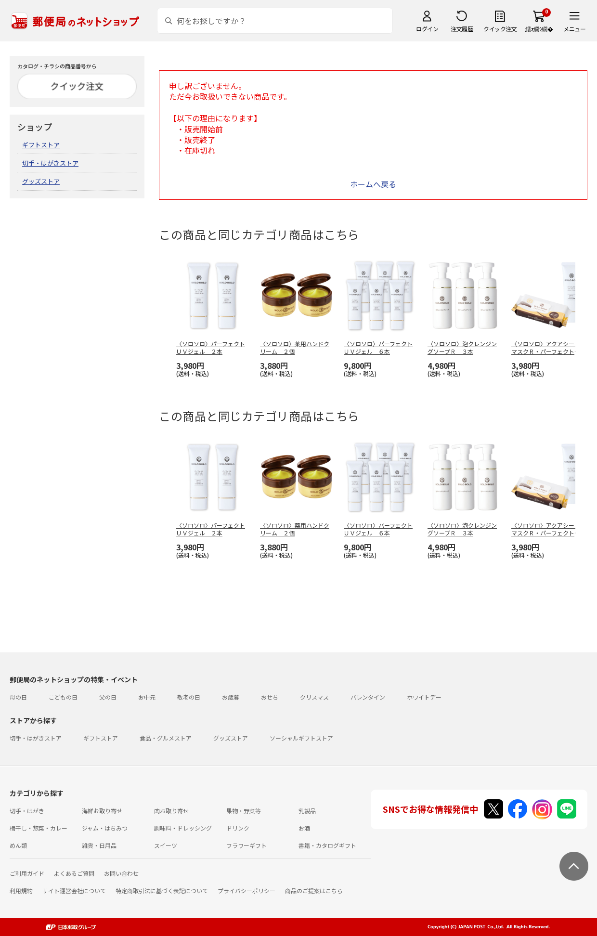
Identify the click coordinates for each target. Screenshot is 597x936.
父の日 (108, 697)
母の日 (18, 697)
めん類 (18, 845)
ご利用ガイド (27, 873)
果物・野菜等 (243, 810)
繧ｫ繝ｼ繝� (539, 29)
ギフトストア (41, 144)
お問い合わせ (121, 873)
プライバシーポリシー (246, 890)
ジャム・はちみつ (105, 828)
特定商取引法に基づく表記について (162, 890)
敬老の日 (188, 697)
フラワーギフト (246, 845)
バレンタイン (367, 697)
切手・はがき (27, 810)
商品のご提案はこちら (314, 890)
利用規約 (21, 890)
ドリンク (237, 828)
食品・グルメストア (166, 738)
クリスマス (314, 697)
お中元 (147, 697)
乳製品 (307, 810)
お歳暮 (230, 697)
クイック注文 (500, 29)
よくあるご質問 (74, 873)
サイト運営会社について (74, 890)
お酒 (304, 828)
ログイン (427, 29)
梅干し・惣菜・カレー (38, 828)
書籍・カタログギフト (327, 845)
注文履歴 (462, 29)
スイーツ (165, 845)
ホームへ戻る (373, 184)
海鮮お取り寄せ (102, 810)
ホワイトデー (424, 697)
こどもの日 (63, 697)
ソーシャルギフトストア (301, 738)
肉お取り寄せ (171, 810)
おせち (269, 697)
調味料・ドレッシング (183, 828)
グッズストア (41, 181)
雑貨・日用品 (99, 845)
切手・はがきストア (50, 163)
